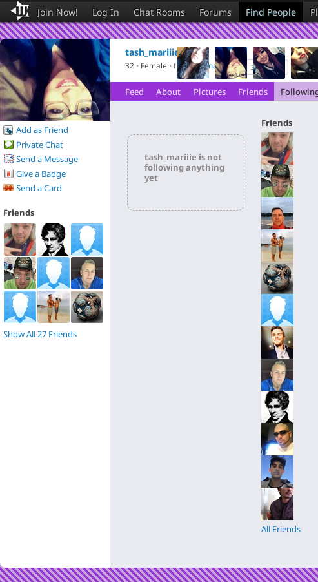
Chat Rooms (159, 12)
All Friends (281, 529)
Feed (134, 92)
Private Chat (39, 145)
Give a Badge (41, 174)
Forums (215, 12)
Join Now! (57, 12)
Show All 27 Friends (40, 334)
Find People (271, 12)
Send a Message (47, 159)
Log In (105, 12)
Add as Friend (42, 130)
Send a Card (39, 188)
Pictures (210, 92)
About (168, 92)
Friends (253, 92)
